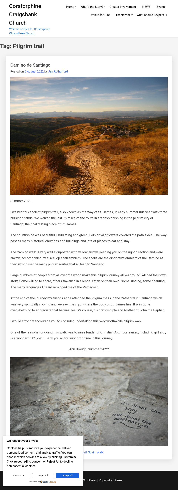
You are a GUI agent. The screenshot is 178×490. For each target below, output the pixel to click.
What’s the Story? (91, 7)
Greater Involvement (122, 7)
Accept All (67, 475)
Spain (91, 452)
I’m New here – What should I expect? (141, 15)
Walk (100, 452)
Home (70, 7)
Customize (18, 475)
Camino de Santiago (30, 65)
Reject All (43, 475)
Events (161, 7)
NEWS (146, 7)
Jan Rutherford (58, 71)
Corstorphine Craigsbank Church (25, 14)
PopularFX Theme (110, 480)
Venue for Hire (100, 15)
